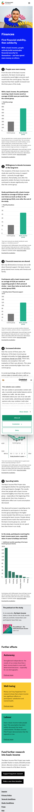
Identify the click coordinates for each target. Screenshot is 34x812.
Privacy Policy (7, 795)
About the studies (21, 154)
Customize (17, 424)
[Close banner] (31, 380)
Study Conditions (8, 803)
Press (3, 807)
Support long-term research (13, 774)
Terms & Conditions (8, 799)
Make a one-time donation (12, 781)
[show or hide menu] (29, 3)
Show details (23, 412)
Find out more (8, 675)
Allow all (17, 418)
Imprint (4, 791)
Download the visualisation (8, 157)
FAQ (3, 811)
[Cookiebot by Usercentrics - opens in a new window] (20, 380)
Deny (17, 430)
